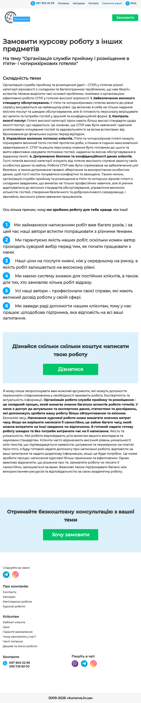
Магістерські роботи (17, 601)
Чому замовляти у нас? (19, 636)
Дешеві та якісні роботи (20, 646)
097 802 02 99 (45, 3)
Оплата (93, 3)
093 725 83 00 (19, 666)
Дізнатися (70, 369)
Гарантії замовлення (17, 632)
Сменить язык (112, 3)
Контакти (9, 592)
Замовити (125, 17)
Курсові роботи (14, 606)
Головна (63, 3)
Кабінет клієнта (14, 622)
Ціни (6, 627)
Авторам (79, 3)
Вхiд (133, 3)
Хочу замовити (70, 535)
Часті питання (13, 641)
